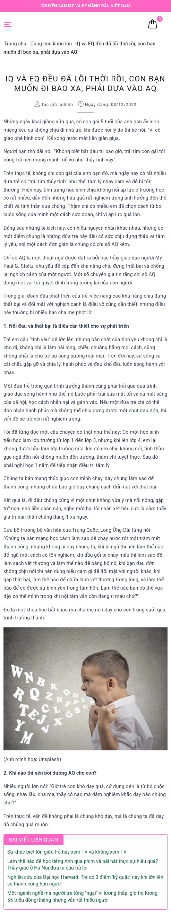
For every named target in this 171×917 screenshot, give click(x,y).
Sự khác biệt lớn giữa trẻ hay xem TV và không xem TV (67, 852)
